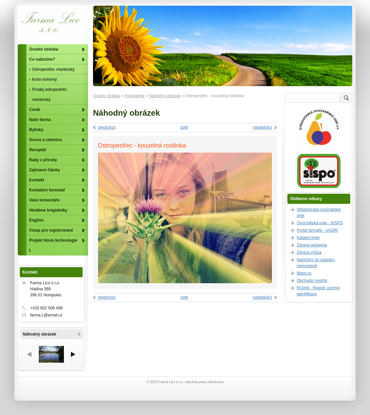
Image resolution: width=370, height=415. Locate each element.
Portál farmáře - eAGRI (317, 230)
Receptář (37, 149)
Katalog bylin (308, 237)
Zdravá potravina (312, 245)
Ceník (34, 109)
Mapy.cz (304, 273)
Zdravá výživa (309, 252)
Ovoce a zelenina (45, 139)
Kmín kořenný (44, 79)
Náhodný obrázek (164, 96)
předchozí (107, 127)
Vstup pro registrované (51, 230)
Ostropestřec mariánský (53, 69)
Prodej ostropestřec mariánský (49, 94)
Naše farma (40, 119)
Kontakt (36, 180)
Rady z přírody (43, 160)
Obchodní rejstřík (312, 280)
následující (262, 127)
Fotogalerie (134, 96)
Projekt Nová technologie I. (53, 245)
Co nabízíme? (42, 59)
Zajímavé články (44, 170)
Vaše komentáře (44, 200)
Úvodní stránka (106, 96)
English (36, 220)
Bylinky (36, 129)
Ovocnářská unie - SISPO (320, 223)
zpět (184, 127)
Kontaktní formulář (47, 190)
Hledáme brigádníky (48, 210)
